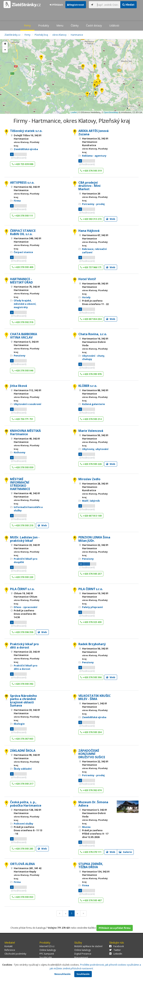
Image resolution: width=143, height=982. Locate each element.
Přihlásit (56, 4)
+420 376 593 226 (90, 464)
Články (75, 25)
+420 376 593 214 (90, 419)
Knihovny (19, 452)
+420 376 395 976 (90, 374)
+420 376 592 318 (22, 322)
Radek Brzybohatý (92, 644)
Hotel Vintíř (87, 279)
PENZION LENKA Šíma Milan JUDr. (94, 539)
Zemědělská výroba (26, 149)
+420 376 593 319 (90, 170)
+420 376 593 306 (90, 677)
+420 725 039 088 (22, 164)
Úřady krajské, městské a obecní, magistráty (25, 304)
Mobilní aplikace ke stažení (88, 946)
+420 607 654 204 (90, 319)
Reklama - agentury (94, 155)
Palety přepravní (92, 607)
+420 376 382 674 (90, 790)
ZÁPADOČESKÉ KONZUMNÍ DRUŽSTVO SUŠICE (91, 754)
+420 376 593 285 (22, 848)
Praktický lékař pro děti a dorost (24, 645)
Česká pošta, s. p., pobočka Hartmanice (25, 804)
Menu (59, 25)
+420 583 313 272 (90, 219)
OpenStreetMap (111, 112)
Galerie (125, 852)
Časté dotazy (94, 25)
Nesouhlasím (62, 974)
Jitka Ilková (18, 386)
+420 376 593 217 (22, 783)
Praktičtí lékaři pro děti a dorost (25, 667)
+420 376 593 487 (90, 900)
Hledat (128, 4)
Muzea (86, 827)
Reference (9, 950)
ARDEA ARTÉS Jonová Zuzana (93, 132)
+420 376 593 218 (22, 525)
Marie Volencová (90, 431)
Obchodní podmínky (15, 953)
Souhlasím (83, 974)
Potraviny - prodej (93, 204)
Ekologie (19, 723)
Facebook (116, 946)
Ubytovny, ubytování (95, 449)
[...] (107, 4)
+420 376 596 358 (22, 632)
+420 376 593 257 (90, 573)
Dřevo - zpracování (25, 607)
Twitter (115, 950)
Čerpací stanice (23, 252)
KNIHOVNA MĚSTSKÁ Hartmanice (25, 432)
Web (110, 219)
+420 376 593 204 (90, 732)
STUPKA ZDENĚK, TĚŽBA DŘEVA (90, 865)
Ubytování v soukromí (27, 404)
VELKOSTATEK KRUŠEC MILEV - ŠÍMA (94, 697)
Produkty (43, 25)
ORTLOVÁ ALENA (22, 864)
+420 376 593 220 (22, 577)
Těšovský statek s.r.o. (26, 131)
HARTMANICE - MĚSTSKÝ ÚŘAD (21, 280)
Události (114, 25)
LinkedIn (115, 953)
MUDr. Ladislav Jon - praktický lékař (24, 539)
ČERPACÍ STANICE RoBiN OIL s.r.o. (23, 232)
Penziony (19, 355)
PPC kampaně (46, 953)
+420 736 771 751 (22, 419)
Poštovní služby (23, 823)
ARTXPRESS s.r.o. (22, 182)
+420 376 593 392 (22, 683)
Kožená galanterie (93, 404)
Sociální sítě (45, 957)
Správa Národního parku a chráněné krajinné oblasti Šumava (23, 701)
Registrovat (75, 4)
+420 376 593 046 (22, 370)
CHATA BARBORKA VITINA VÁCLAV (23, 335)
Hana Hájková (88, 231)
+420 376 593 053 (22, 897)
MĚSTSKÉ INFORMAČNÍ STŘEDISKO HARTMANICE (20, 484)
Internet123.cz (46, 946)
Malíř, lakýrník (91, 500)
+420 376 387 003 (22, 738)
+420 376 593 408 (22, 267)
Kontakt (8, 946)
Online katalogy (47, 950)
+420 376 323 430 (90, 622)
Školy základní (23, 768)
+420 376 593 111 (22, 215)
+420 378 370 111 (90, 852)
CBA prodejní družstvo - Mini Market (89, 185)
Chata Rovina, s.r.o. (92, 334)
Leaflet (74, 112)
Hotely (86, 297)
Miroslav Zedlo (89, 479)
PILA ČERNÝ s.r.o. (22, 589)
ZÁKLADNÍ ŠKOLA (22, 751)
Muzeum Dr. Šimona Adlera (93, 804)
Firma (17, 200)
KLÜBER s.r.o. (87, 386)
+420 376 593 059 (22, 467)
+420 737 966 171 (90, 267)
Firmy (27, 25)
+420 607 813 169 (90, 515)
